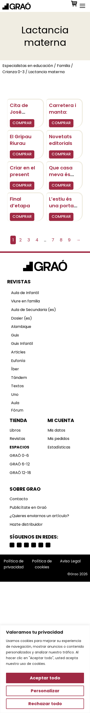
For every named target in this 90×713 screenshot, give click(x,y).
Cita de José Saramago (23, 112)
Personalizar (45, 691)
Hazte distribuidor (26, 524)
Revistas (17, 438)
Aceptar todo (45, 678)
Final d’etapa (20, 202)
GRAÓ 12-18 (20, 472)
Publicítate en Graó (28, 507)
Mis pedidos (58, 438)
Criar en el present (22, 171)
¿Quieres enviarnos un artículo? (39, 516)
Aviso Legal (70, 561)
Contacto (19, 499)
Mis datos (56, 430)
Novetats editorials (60, 140)
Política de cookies (42, 564)
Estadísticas (59, 447)
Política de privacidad (14, 564)
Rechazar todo (45, 704)
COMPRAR (22, 123)
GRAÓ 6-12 (20, 464)
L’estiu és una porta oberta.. (61, 206)
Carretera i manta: (62, 108)
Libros (15, 430)
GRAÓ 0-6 (19, 455)
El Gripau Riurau (20, 140)
